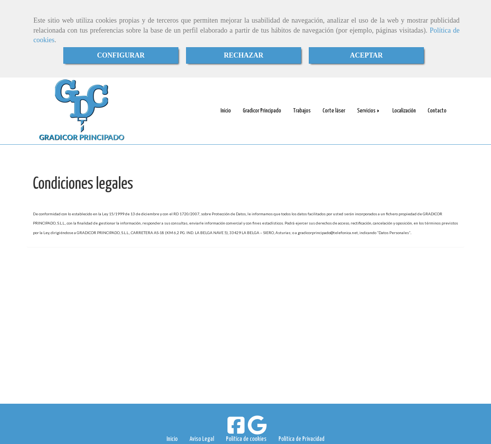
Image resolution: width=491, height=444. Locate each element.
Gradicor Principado (262, 111)
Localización (404, 111)
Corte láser (334, 111)
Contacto (437, 111)
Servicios (369, 111)
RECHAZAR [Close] (243, 55)
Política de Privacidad (301, 439)
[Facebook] (236, 430)
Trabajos (302, 111)
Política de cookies (246, 439)
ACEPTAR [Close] (366, 55)
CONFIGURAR (121, 55)
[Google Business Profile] (257, 430)
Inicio (226, 111)
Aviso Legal (201, 439)
